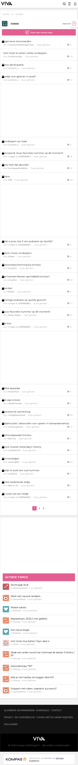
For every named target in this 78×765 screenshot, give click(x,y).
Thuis (15, 644)
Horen (19, 14)
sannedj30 (13, 462)
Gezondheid (19, 599)
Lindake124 (14, 450)
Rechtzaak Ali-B (19, 585)
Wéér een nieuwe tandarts (25, 596)
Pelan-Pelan (14, 315)
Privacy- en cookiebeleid (19, 717)
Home (6, 14)
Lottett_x (13, 68)
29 (69, 462)
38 (69, 179)
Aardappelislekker (18, 168)
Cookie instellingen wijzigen (54, 717)
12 (69, 426)
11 (69, 303)
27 (69, 79)
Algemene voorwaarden (19, 710)
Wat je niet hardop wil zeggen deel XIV (32, 677)
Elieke (11, 256)
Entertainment (20, 588)
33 (69, 315)
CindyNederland (17, 415)
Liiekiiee (13, 473)
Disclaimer (11, 724)
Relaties (17, 610)
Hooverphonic (16, 426)
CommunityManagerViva (21, 44)
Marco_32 (13, 485)
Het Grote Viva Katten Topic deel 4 (30, 641)
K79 (10, 179)
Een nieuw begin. (20, 630)
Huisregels (43, 710)
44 (69, 415)
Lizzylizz (12, 268)
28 (69, 279)
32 (69, 168)
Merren (12, 438)
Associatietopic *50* (21, 666)
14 (69, 56)
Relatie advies (18, 607)
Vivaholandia (15, 403)
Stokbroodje (15, 56)
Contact (56, 710)
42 (69, 156)
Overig (16, 621)
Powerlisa (13, 391)
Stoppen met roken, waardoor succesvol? (34, 688)
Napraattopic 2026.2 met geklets (29, 618)
